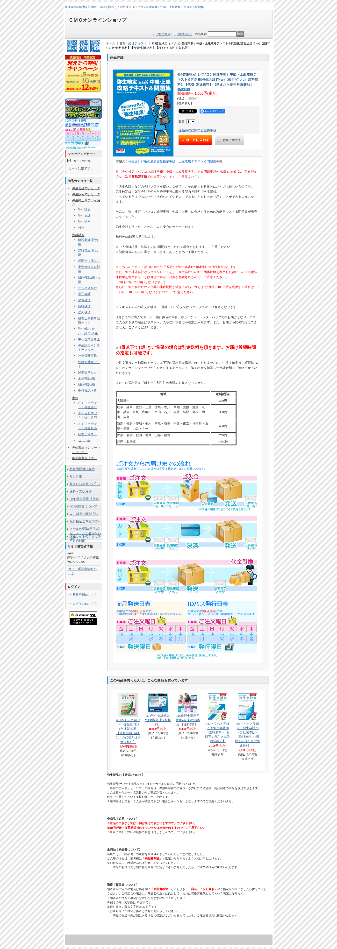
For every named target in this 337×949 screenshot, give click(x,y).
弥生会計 (84, 216)
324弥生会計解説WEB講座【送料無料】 (158, 720)
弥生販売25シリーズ (86, 194)
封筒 (81, 228)
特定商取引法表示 (82, 469)
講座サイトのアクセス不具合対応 (85, 537)
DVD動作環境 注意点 (84, 499)
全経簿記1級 (86, 378)
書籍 (75, 398)
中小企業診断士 (89, 339)
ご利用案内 (163, 34)
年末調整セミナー (84, 458)
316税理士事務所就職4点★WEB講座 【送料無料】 (188, 720)
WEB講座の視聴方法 (84, 514)
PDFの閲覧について (83, 506)
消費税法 (84, 300)
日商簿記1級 (86, 384)
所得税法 (84, 306)
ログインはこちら (85, 603)
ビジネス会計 (87, 288)
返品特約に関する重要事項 (197, 130)
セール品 (84, 440)
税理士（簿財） (89, 261)
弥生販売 (84, 209)
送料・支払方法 (81, 491)
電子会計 (84, 294)
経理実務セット (89, 372)
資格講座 (78, 235)
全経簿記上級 (87, 391)
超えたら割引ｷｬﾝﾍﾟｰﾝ (85, 484)
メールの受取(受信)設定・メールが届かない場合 (85, 529)
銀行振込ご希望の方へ (85, 521)
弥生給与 (84, 222)
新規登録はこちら (85, 595)
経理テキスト (87, 434)
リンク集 (76, 476)
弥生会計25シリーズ (86, 188)
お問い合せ (184, 34)
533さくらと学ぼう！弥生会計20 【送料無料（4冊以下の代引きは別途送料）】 (217, 732)
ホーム (110, 43)
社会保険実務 (87, 356)
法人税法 (84, 312)
